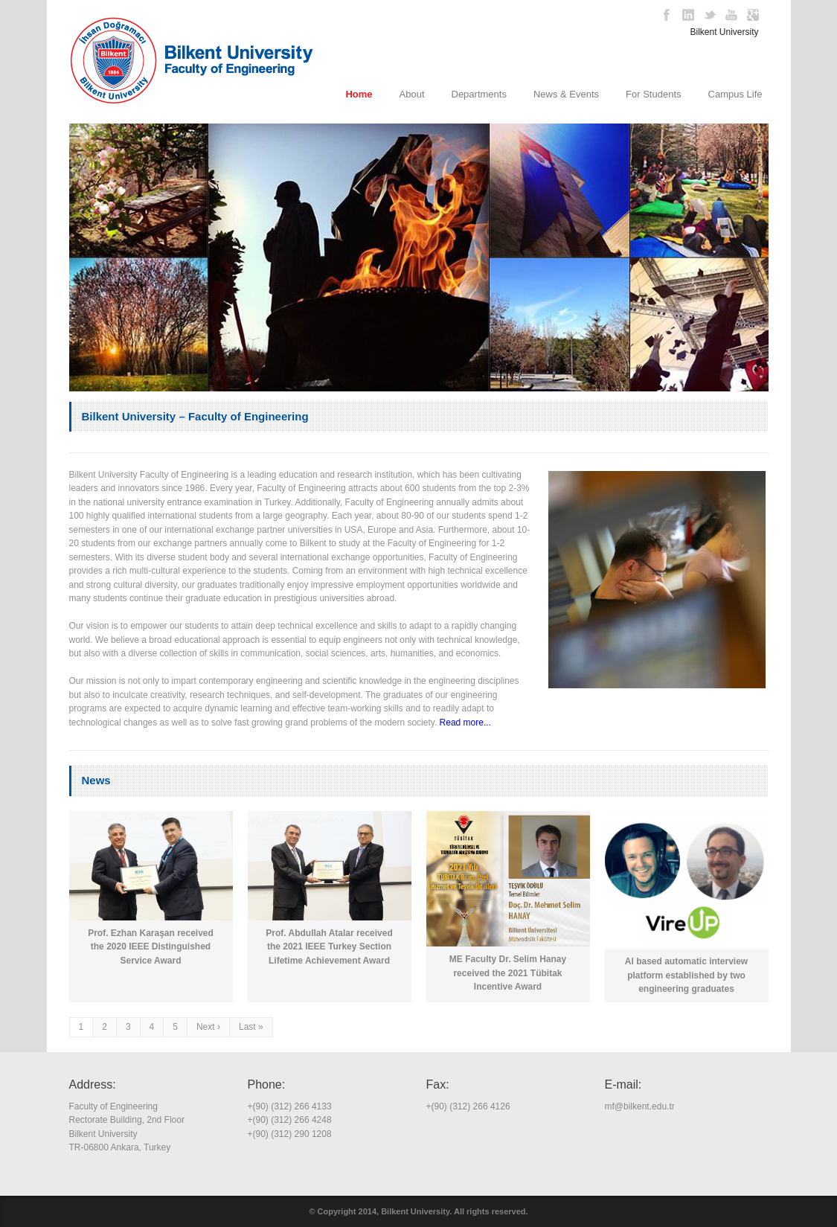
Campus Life (735, 94)
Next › (208, 1027)
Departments (479, 94)
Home (358, 94)
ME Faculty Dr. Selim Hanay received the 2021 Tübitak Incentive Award (507, 973)
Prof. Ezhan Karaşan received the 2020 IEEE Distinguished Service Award (151, 947)
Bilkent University (724, 32)
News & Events (566, 94)
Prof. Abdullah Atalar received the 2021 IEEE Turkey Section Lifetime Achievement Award (329, 947)
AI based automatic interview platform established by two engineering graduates (686, 975)
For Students (653, 94)
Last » (251, 1027)
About (412, 94)
